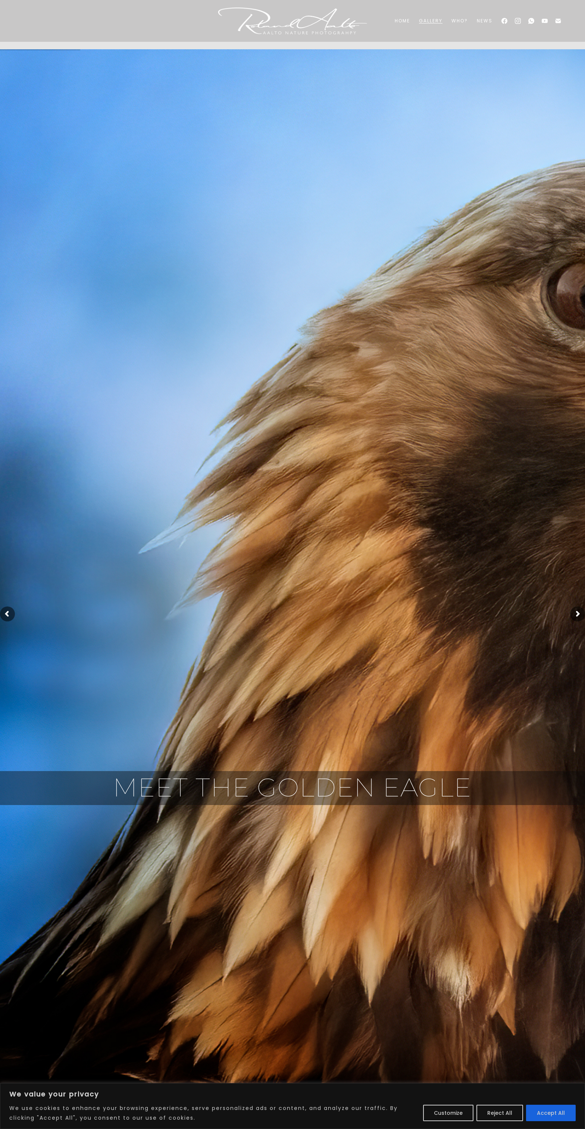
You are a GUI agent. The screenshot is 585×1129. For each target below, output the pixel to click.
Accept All (551, 1113)
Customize (448, 1113)
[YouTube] (545, 21)
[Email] (558, 21)
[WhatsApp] (531, 21)
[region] (292, 1106)
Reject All (499, 1113)
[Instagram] (518, 21)
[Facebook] (504, 21)
